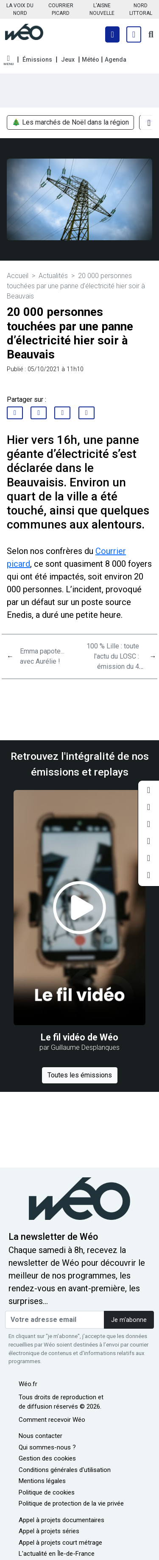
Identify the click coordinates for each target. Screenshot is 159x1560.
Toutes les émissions (79, 1075)
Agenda (115, 59)
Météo (90, 59)
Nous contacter (40, 1436)
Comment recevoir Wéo (52, 1420)
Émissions (37, 59)
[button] (8, 60)
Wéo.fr (28, 1384)
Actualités (53, 276)
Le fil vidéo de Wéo (79, 1037)
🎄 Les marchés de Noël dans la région (70, 123)
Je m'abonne (129, 1320)
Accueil (17, 276)
